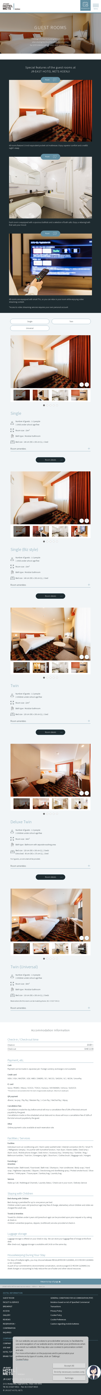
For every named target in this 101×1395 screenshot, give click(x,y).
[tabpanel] (50, 361)
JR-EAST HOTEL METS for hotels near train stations (16, 1286)
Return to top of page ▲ (51, 1281)
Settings (69, 1377)
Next (87, 384)
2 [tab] (47, 405)
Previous (81, 384)
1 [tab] (44, 405)
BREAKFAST (7, 1306)
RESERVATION (85, 5)
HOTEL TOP (7, 1351)
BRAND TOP (8, 1356)
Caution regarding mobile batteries (64, 1323)
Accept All (69, 1365)
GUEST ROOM (8, 1298)
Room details (50, 459)
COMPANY (7, 1343)
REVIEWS (6, 1319)
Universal (29, 328)
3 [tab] (50, 405)
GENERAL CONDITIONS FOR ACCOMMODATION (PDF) (71, 1298)
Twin (71, 321)
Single (29, 321)
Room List (42, 1286)
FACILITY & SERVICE (11, 1302)
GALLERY (6, 1315)
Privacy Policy (56, 1311)
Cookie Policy (56, 1315)
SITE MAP (7, 1347)
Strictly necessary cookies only (69, 1371)
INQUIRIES (7, 1332)
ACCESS (6, 1311)
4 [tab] (54, 405)
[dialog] (51, 1360)
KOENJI (34, 1286)
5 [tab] (57, 405)
